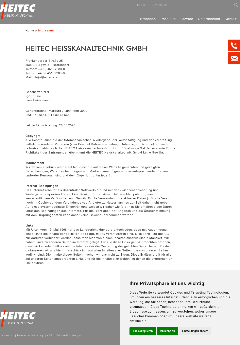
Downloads (159, 4)
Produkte (168, 19)
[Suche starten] (236, 5)
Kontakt (231, 19)
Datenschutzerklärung (30, 335)
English (142, 4)
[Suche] (201, 4)
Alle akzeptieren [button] (143, 331)
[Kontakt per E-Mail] (234, 58)
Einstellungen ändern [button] (195, 331)
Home (30, 30)
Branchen (148, 19)
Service (186, 19)
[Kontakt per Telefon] (234, 45)
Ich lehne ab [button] (167, 331)
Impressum (6, 335)
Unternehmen (209, 19)
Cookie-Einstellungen (69, 335)
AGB (50, 335)
